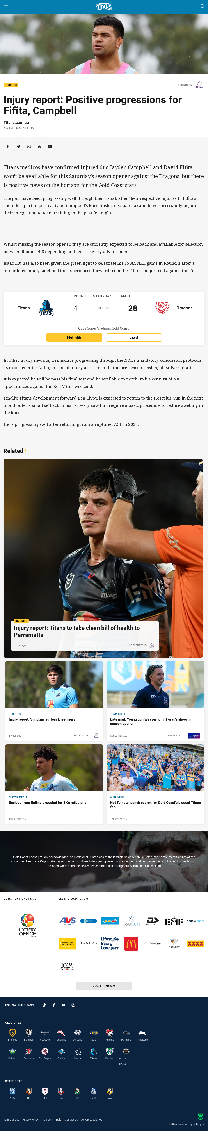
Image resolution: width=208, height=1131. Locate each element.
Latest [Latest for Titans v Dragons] (134, 337)
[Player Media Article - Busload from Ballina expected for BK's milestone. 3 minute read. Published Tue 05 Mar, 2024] (54, 784)
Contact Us (71, 1119)
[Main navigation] (6, 6)
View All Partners (104, 986)
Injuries (11, 85)
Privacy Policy (31, 1119)
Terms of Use (11, 1119)
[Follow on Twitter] (63, 1005)
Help (58, 1119)
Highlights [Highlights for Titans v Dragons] (74, 337)
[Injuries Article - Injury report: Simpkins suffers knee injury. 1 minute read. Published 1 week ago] (54, 701)
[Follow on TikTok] (44, 1005)
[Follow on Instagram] (73, 1005)
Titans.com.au (16, 122)
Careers (48, 1119)
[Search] (202, 6)
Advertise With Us (91, 1119)
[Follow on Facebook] (54, 1005)
